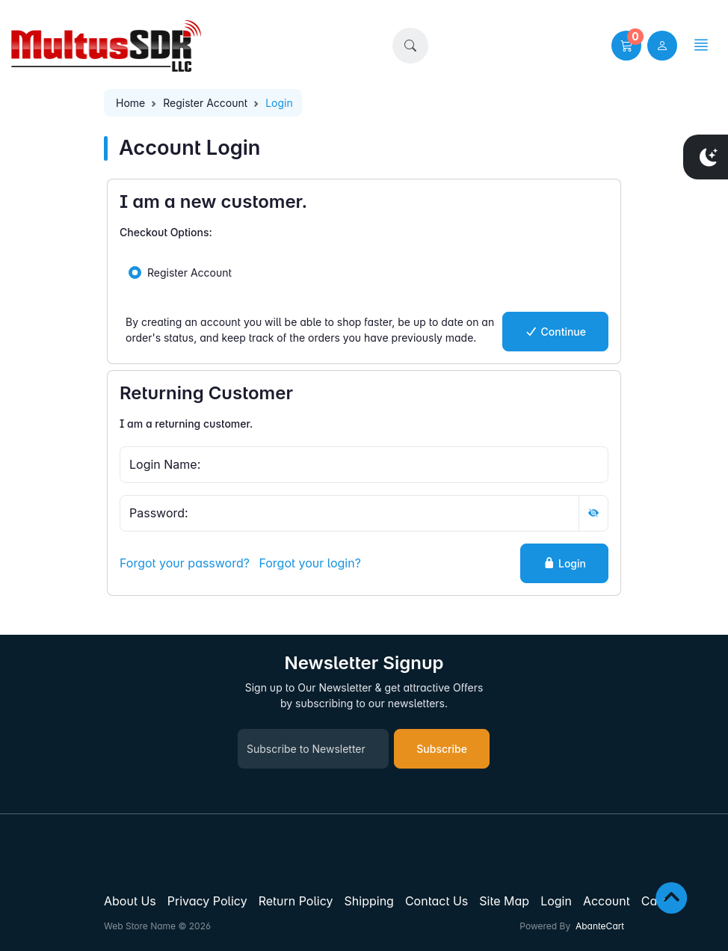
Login (564, 563)
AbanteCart (600, 926)
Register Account (205, 102)
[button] (410, 46)
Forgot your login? (309, 562)
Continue (555, 331)
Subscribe (441, 748)
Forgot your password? (185, 562)
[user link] (662, 46)
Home (130, 102)
